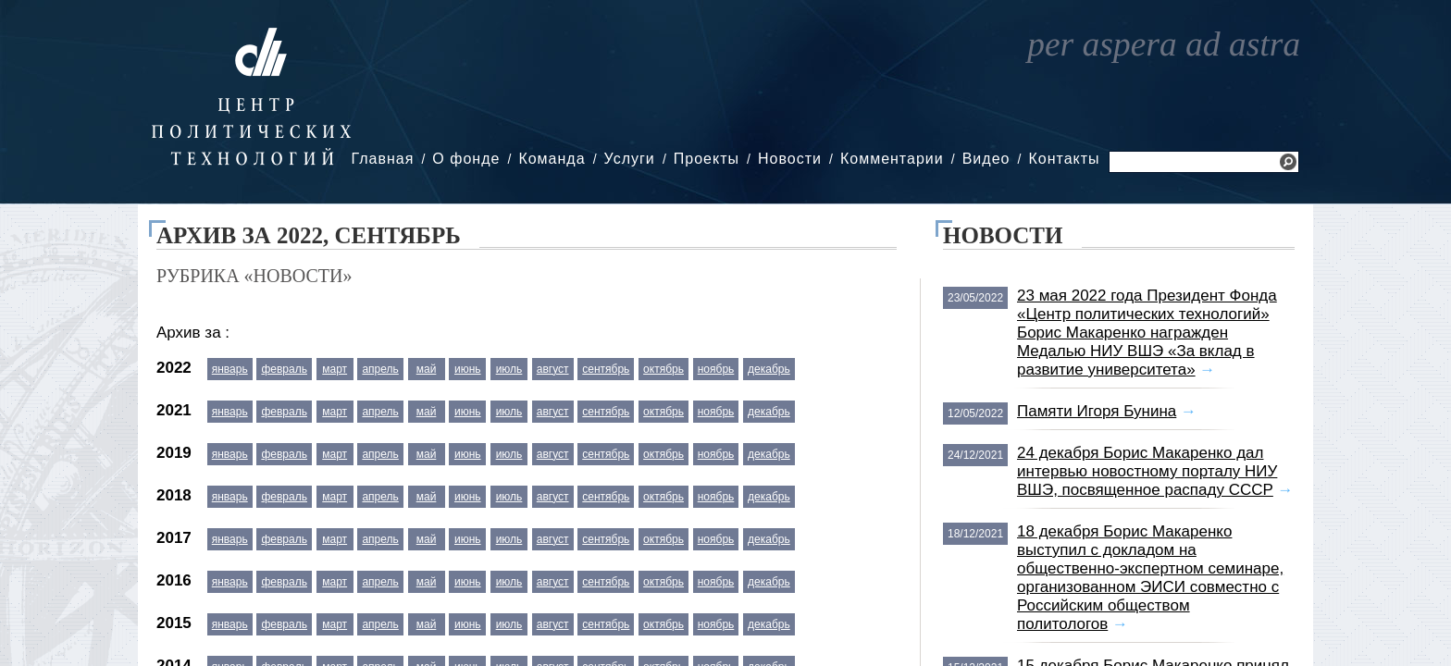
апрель (380, 369)
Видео (986, 158)
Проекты (706, 158)
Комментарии (892, 158)
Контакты (1063, 158)
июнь (467, 369)
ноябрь (716, 369)
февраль (284, 369)
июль (509, 369)
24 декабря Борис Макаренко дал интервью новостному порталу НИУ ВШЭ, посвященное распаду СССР (1147, 471)
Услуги (629, 158)
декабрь (769, 369)
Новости (790, 158)
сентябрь (605, 369)
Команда (551, 158)
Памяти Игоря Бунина (1096, 411)
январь (230, 369)
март (334, 369)
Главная (382, 158)
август (553, 369)
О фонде (466, 158)
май (426, 369)
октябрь (663, 369)
